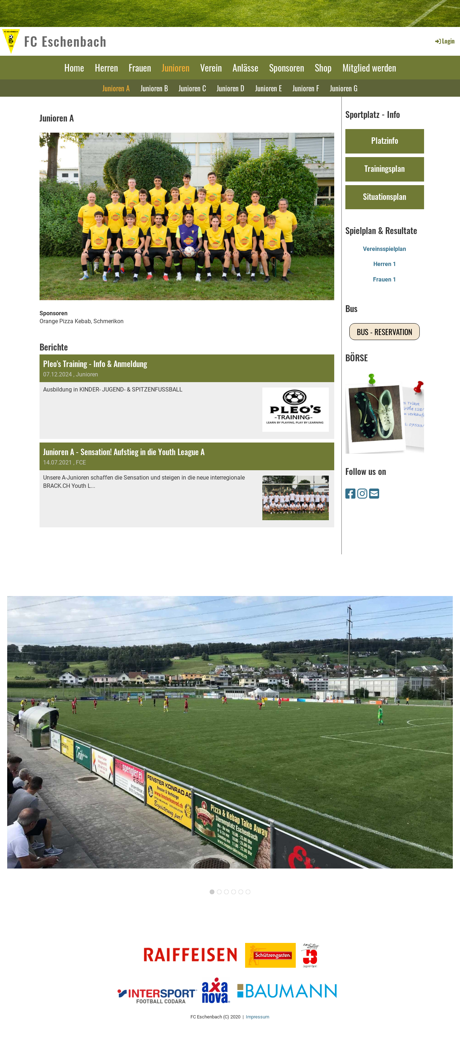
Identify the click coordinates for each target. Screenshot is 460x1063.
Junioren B (154, 88)
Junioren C (192, 88)
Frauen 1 (384, 279)
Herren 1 (384, 264)
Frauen (140, 67)
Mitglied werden (369, 67)
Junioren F (306, 88)
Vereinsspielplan (384, 249)
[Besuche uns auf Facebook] (350, 494)
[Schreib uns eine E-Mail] (374, 494)
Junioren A (116, 88)
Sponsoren (286, 67)
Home (74, 67)
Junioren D (230, 88)
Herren (106, 67)
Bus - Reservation (384, 331)
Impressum (257, 1017)
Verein (211, 67)
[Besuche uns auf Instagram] (362, 494)
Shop (323, 67)
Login (444, 41)
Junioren (175, 67)
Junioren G (344, 88)
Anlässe (245, 67)
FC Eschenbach (65, 41)
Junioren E (268, 88)
